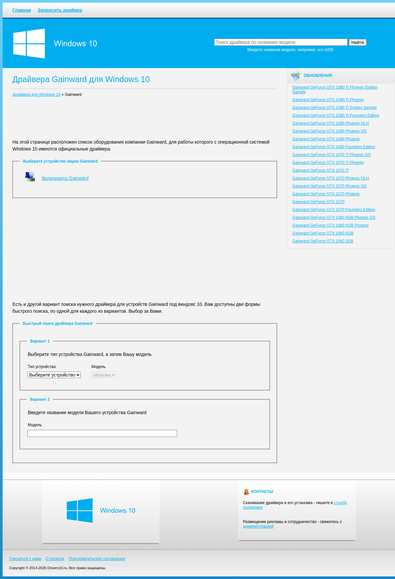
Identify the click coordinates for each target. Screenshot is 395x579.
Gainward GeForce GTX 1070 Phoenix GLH (330, 178)
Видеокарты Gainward (65, 178)
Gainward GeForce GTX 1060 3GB (322, 241)
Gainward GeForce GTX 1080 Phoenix (326, 139)
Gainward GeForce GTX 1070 (318, 202)
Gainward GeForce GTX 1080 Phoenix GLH (330, 123)
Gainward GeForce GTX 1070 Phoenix (326, 194)
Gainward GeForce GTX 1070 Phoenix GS (329, 186)
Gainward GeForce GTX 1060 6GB (322, 233)
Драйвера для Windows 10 (36, 94)
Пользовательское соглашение (97, 558)
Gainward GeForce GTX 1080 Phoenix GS (329, 131)
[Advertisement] (144, 119)
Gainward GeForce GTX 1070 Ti (320, 170)
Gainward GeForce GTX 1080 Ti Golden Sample (334, 107)
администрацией (258, 526)
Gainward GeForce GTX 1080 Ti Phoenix (328, 99)
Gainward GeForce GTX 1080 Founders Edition (333, 147)
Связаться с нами (25, 558)
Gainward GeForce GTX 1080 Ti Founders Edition (335, 115)
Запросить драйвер (60, 10)
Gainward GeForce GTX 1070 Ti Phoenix (328, 162)
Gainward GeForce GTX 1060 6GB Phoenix (330, 225)
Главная (21, 10)
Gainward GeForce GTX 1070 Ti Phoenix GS (331, 154)
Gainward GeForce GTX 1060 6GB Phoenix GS (333, 217)
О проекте (55, 558)
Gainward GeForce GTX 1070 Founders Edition (333, 209)
